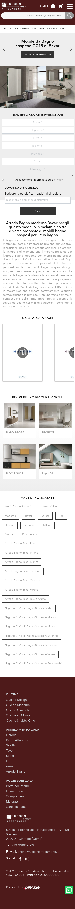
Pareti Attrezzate (17, 740)
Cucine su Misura (18, 715)
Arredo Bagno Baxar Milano (21, 552)
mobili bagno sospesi (18, 506)
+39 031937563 (23, 845)
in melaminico (48, 506)
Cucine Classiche (18, 710)
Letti (9, 761)
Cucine (12, 694)
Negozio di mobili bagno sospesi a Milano (30, 617)
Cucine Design (16, 700)
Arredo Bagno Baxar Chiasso (22, 580)
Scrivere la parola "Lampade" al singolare (33, 193)
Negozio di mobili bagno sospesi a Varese (30, 654)
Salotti (10, 745)
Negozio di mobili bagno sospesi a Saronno (31, 636)
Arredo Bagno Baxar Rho (20, 543)
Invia (37, 211)
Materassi (12, 801)
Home (7, 28)
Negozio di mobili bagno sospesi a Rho (28, 608)
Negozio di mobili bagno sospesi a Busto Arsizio (34, 663)
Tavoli (10, 750)
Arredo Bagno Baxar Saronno (22, 571)
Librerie (11, 735)
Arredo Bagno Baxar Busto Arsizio (25, 599)
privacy (58, 179)
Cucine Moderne (18, 705)
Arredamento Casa (25, 28)
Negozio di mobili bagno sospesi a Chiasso (31, 645)
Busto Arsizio (30, 534)
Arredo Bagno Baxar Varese (21, 589)
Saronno (29, 525)
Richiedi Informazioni (37, 54)
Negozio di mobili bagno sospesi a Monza (30, 626)
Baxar (28, 516)
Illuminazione (15, 791)
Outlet (44, 6)
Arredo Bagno (48, 28)
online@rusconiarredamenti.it (38, 852)
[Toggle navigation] (69, 6)
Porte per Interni (17, 786)
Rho (61, 516)
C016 (61, 28)
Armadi (11, 766)
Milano (47, 525)
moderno (10, 516)
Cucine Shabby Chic (20, 720)
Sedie (10, 756)
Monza (9, 534)
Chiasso (9, 525)
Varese (45, 516)
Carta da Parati (16, 807)
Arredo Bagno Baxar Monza (21, 562)
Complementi (16, 796)
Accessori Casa (19, 781)
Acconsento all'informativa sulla (39, 179)
